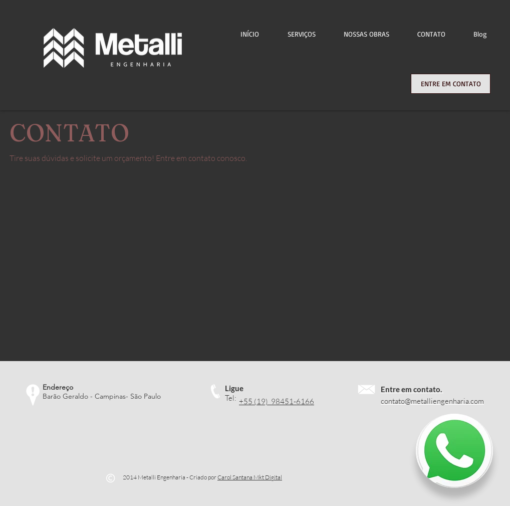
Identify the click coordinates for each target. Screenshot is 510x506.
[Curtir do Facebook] (236, 449)
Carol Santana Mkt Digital (249, 477)
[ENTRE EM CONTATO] (450, 84)
